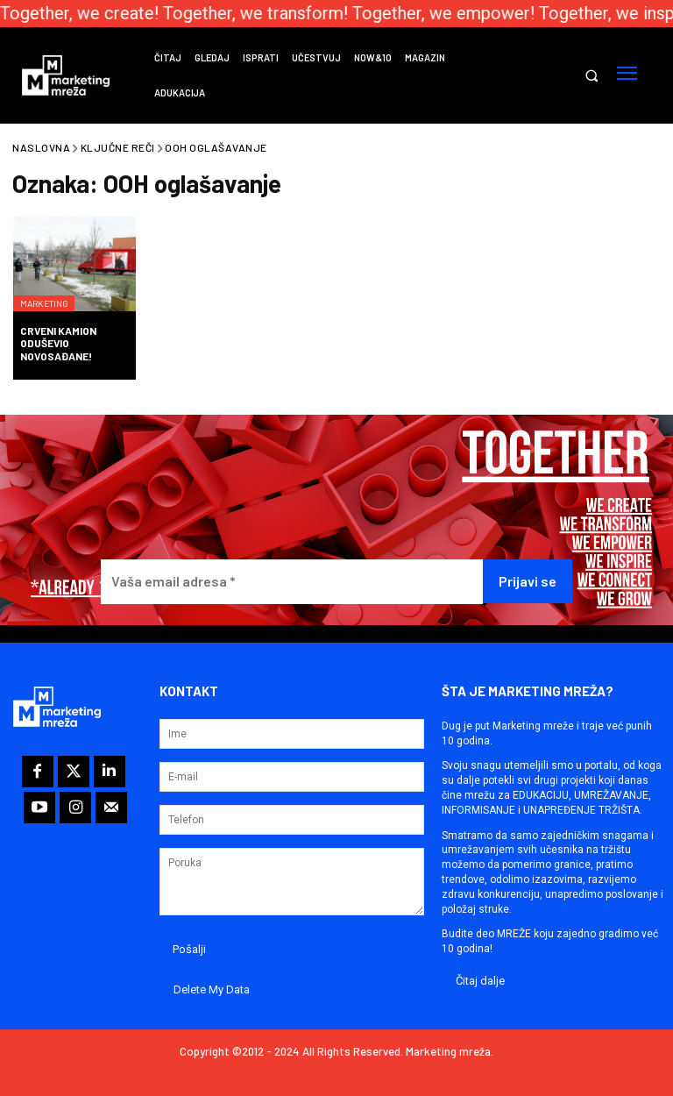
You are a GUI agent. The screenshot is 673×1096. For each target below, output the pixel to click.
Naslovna (41, 147)
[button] (591, 76)
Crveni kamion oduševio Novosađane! (58, 343)
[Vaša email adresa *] (292, 581)
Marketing (53, 288)
